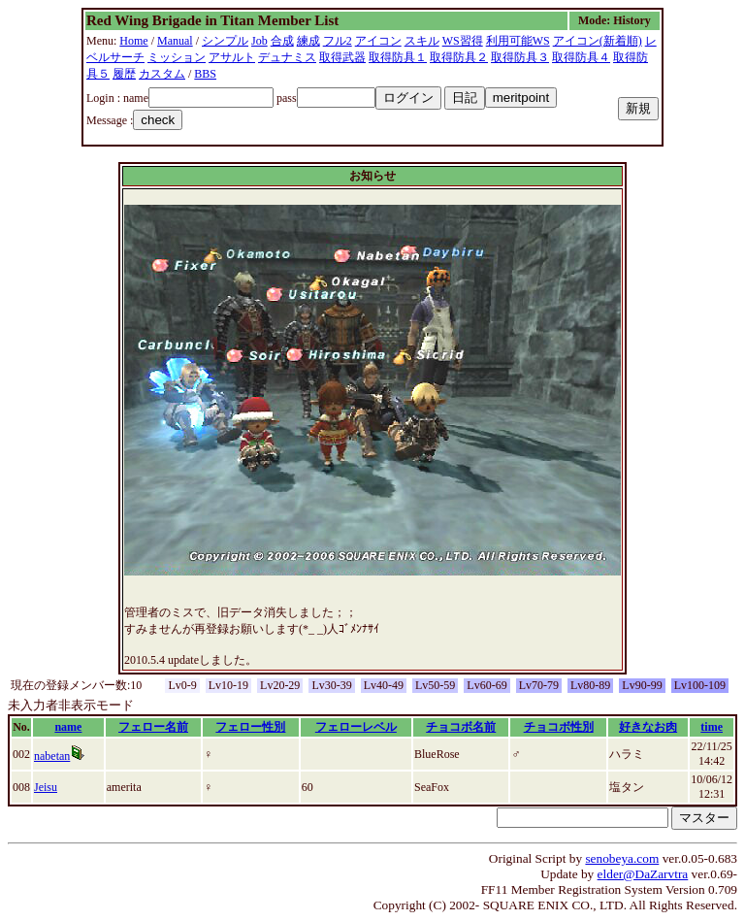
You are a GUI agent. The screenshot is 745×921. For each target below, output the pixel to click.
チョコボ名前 (461, 727)
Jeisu (45, 787)
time (711, 727)
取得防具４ (581, 57)
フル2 (337, 41)
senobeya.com (622, 858)
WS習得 (462, 41)
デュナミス (287, 57)
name (67, 727)
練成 (308, 41)
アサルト (232, 57)
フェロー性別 (250, 727)
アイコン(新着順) (597, 41)
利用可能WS (518, 41)
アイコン (378, 41)
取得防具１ (398, 57)
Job (259, 41)
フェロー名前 (153, 727)
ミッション (176, 57)
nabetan (52, 756)
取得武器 (342, 57)
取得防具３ (520, 57)
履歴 (124, 74)
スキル (422, 41)
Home (133, 41)
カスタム (162, 74)
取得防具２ (459, 57)
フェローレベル (356, 727)
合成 (282, 41)
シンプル (225, 41)
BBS (205, 74)
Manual (175, 41)
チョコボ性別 (559, 727)
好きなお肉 (648, 727)
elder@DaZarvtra (643, 874)
